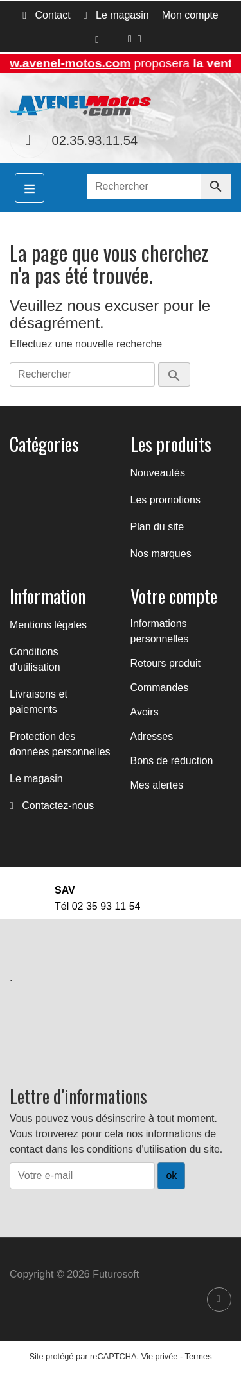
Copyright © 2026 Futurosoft (74, 1274)
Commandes (159, 687)
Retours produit (165, 663)
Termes (198, 1356)
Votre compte (173, 596)
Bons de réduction (171, 760)
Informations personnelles (159, 631)
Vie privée (159, 1356)
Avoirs (144, 712)
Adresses (152, 736)
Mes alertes (157, 785)
